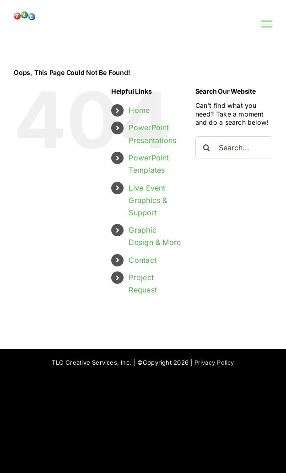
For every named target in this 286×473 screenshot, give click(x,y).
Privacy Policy (214, 362)
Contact (142, 260)
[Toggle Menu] (266, 24)
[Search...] (233, 147)
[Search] (206, 147)
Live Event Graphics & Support (148, 200)
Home (139, 110)
